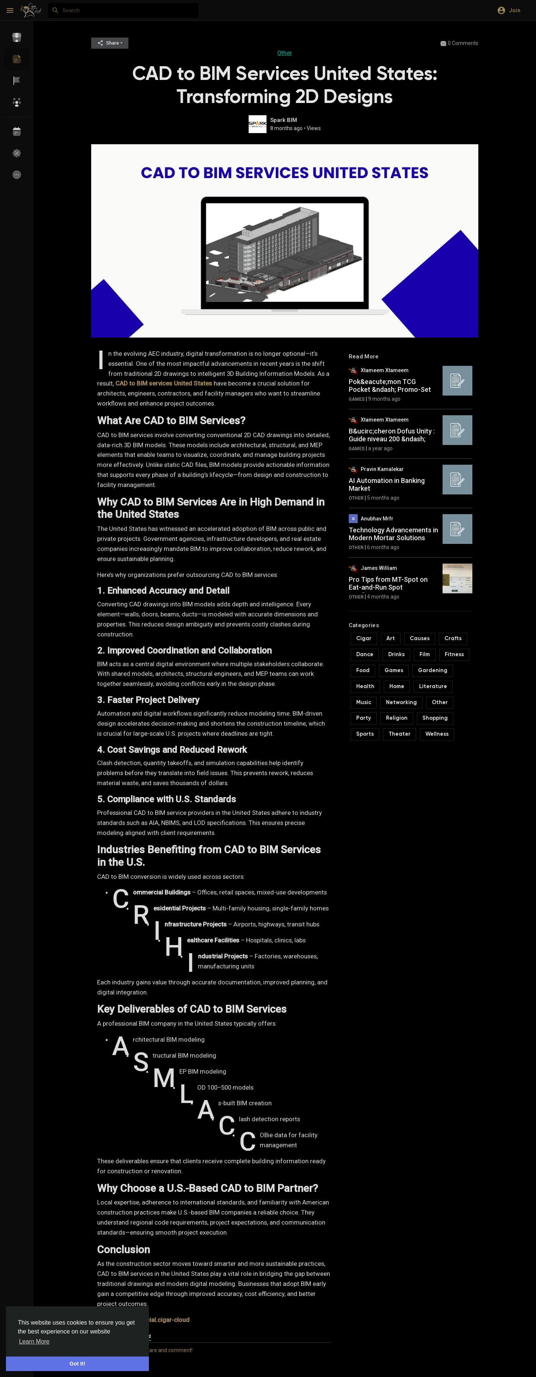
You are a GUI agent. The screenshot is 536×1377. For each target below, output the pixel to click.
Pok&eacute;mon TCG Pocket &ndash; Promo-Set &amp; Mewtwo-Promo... (390, 390)
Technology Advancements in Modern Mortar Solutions (393, 534)
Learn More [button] (34, 1341)
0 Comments (459, 43)
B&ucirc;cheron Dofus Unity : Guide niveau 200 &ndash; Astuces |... (392, 439)
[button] (511, 10)
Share (108, 43)
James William (379, 568)
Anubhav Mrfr (377, 519)
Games (357, 399)
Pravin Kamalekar (382, 469)
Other (284, 53)
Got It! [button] (77, 1364)
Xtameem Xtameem (385, 370)
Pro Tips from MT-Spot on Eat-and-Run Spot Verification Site (388, 587)
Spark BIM (283, 120)
